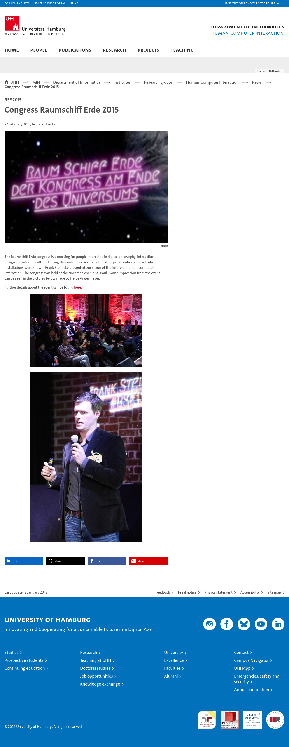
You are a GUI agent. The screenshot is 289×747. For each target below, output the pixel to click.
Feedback (162, 592)
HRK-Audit (251, 713)
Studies (12, 652)
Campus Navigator (251, 660)
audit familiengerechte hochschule (207, 718)
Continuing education (25, 668)
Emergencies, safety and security (257, 679)
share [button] (16, 561)
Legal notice (187, 592)
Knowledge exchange (100, 684)
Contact (241, 652)
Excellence (174, 660)
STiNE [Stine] (74, 3)
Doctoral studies (95, 668)
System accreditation (275, 715)
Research (114, 49)
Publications (74, 49)
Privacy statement (218, 592)
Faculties (172, 668)
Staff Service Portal (49, 3)
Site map (274, 592)
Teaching (182, 49)
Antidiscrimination (251, 690)
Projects (148, 49)
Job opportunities (96, 676)
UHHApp (242, 668)
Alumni (171, 676)
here (77, 287)
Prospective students (24, 660)
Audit (225, 713)
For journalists (17, 3)
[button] (252, 3)
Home (12, 49)
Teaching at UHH (95, 660)
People (38, 49)
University (173, 652)
